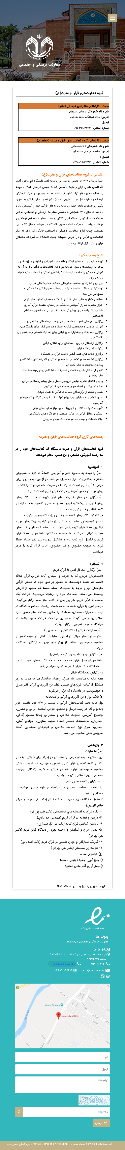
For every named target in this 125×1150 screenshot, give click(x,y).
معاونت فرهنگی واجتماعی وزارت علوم (86, 942)
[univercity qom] (39, 47)
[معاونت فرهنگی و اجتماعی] (39, 65)
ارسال (101, 1122)
